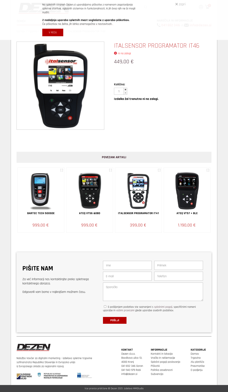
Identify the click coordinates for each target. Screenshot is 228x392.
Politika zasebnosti (162, 370)
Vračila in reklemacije (163, 358)
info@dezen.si (129, 374)
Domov (195, 354)
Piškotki (155, 366)
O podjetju (197, 370)
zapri (180, 4)
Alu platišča (197, 362)
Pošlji (114, 320)
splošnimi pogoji (163, 307)
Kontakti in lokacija (162, 354)
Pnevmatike (198, 366)
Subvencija (157, 374)
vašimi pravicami (125, 310)
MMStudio (138, 388)
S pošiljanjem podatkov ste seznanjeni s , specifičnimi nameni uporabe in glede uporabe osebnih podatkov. (149, 308)
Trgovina (196, 358)
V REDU (53, 32)
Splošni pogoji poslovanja (165, 362)
